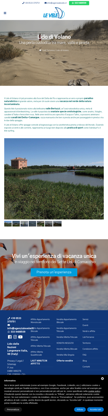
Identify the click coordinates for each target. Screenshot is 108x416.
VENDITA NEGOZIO (65, 343)
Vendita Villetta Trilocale (67, 337)
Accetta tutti (95, 409)
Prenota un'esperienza (54, 272)
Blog (85, 361)
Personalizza (13, 409)
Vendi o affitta (89, 331)
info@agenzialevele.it (56, 3)
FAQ (84, 355)
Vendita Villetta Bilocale (67, 349)
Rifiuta (80, 409)
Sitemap (11, 364)
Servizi (85, 319)
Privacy (11, 361)
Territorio (87, 343)
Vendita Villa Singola (65, 355)
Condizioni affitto (90, 349)
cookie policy (94, 391)
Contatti (86, 367)
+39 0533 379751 (31, 3)
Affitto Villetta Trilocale (41, 346)
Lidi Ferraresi (49, 50)
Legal (19, 361)
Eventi (85, 325)
